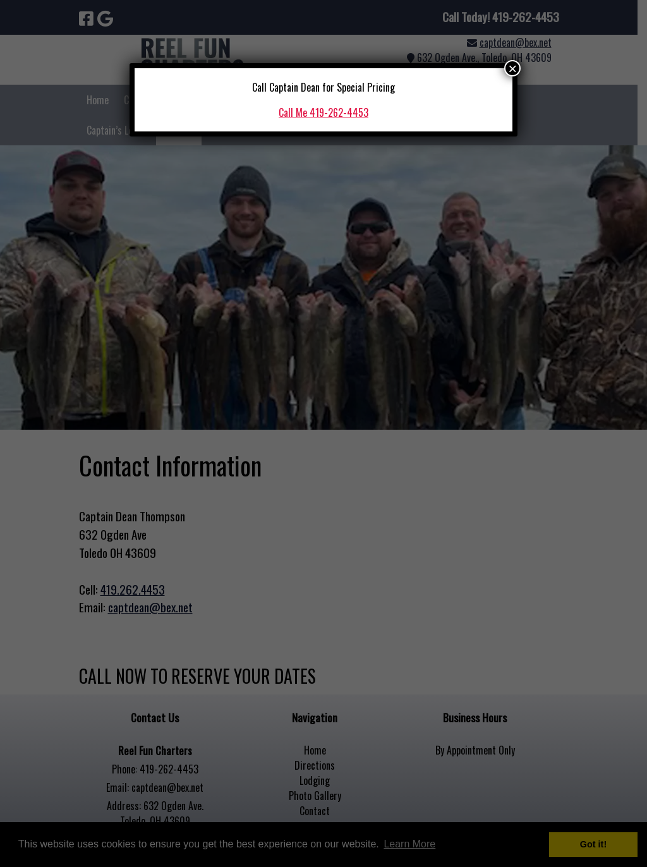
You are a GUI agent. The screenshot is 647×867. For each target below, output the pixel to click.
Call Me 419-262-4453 (323, 112)
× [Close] (512, 68)
